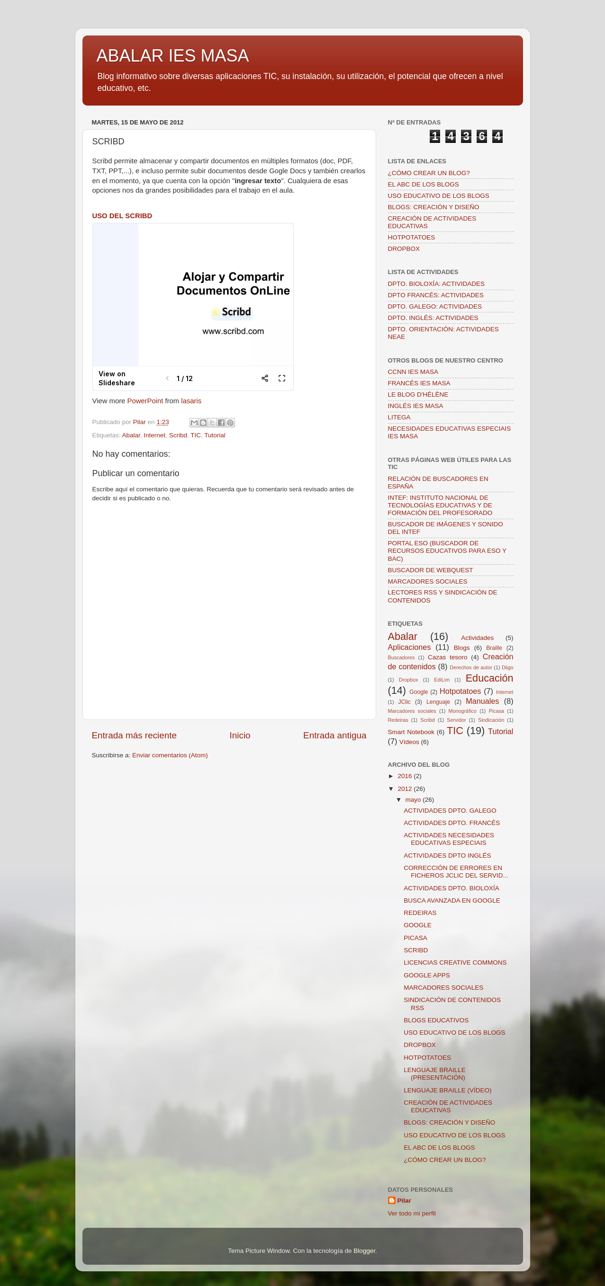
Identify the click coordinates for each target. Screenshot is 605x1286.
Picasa (496, 711)
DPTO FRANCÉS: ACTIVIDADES (436, 295)
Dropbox (408, 680)
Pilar (404, 1200)
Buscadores (401, 657)
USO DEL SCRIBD (122, 216)
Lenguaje (438, 702)
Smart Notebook (411, 732)
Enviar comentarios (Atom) (170, 755)
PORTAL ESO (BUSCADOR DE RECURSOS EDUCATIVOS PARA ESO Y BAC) (447, 551)
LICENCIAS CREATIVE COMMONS (455, 962)
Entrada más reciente (134, 735)
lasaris (191, 401)
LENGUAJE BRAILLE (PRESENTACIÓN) (435, 1073)
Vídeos (409, 741)
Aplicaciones (409, 647)
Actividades (477, 637)
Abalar (131, 435)
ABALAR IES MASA (173, 55)
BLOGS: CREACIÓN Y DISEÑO (433, 207)
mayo (414, 799)
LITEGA (399, 417)
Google (418, 692)
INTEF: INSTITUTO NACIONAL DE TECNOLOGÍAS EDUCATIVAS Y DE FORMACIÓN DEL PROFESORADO (440, 505)
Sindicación (491, 720)
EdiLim (442, 680)
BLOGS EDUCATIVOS (436, 1020)
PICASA (415, 937)
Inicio (240, 735)
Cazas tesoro (448, 657)
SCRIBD (416, 950)
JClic (404, 702)
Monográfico (463, 711)
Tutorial (215, 435)
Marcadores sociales (412, 711)
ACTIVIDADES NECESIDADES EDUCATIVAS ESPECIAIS (449, 839)
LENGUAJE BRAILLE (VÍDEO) (447, 1090)
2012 (405, 788)
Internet (154, 435)
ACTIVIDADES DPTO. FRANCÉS (452, 822)
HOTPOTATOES (411, 237)
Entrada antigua (334, 735)
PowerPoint (145, 401)
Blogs (462, 647)
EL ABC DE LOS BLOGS (423, 184)
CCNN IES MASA (413, 371)
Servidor (456, 720)
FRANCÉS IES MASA (419, 383)
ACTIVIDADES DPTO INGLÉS (447, 855)
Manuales (482, 701)
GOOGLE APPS (427, 975)
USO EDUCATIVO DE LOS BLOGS (438, 195)
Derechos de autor (471, 667)
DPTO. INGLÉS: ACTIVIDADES (433, 317)
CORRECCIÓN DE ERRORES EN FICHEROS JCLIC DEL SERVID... (456, 871)
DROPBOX (404, 248)
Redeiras (398, 720)
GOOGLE (418, 925)
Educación (490, 678)
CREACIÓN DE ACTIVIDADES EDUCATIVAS (448, 1106)
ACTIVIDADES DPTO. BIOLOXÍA (451, 888)
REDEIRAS (420, 912)
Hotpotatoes (460, 691)
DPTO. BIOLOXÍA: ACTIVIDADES (436, 283)
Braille (494, 648)
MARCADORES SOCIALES (428, 581)
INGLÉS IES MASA (415, 405)
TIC (195, 435)
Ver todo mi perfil (412, 1213)
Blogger (364, 1250)
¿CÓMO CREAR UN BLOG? (429, 173)
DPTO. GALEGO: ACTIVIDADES (435, 306)
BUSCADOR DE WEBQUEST (430, 570)
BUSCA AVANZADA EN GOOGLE (452, 900)
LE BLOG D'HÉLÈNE (418, 394)
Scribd (178, 435)
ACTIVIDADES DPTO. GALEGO (450, 810)
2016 (405, 776)
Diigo (508, 667)
